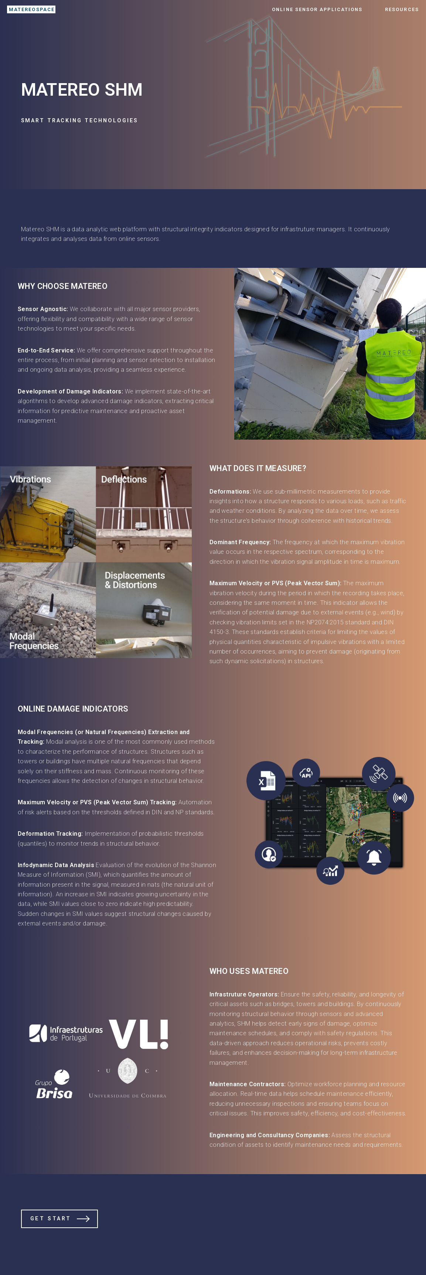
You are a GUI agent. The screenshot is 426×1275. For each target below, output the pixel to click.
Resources (402, 9)
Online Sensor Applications (317, 9)
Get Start (50, 1219)
